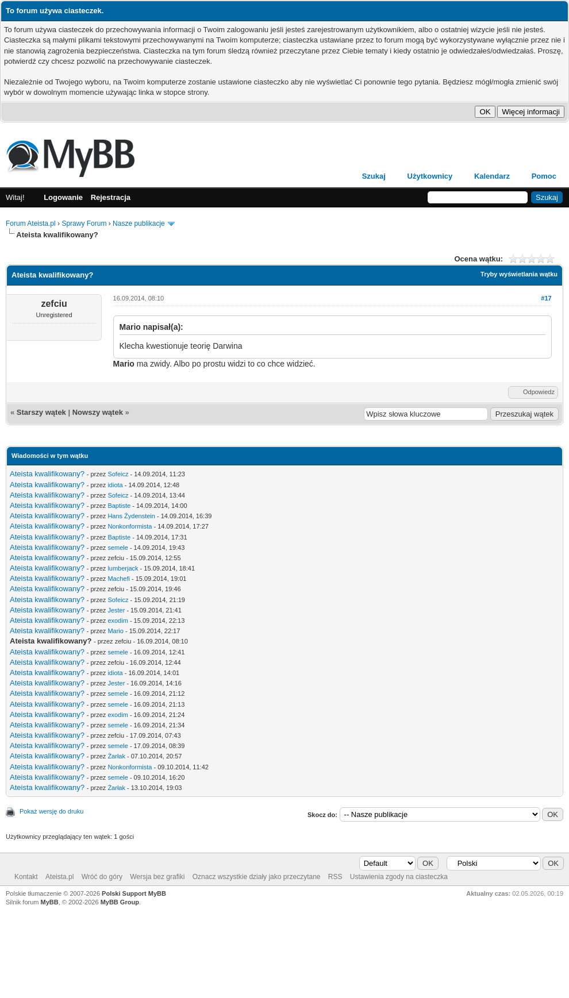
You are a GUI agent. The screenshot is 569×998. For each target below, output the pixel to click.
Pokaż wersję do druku (51, 811)
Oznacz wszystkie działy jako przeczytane (257, 877)
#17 (546, 298)
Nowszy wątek (97, 412)
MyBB (50, 902)
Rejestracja (110, 197)
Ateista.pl (59, 877)
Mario (115, 630)
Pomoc (544, 176)
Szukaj (374, 176)
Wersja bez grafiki (157, 877)
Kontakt (26, 877)
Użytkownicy (430, 176)
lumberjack (122, 568)
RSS (335, 877)
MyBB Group (120, 902)
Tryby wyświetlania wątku (519, 274)
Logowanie (63, 197)
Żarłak (116, 756)
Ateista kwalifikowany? (47, 473)
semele (117, 547)
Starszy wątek (41, 412)
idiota (114, 484)
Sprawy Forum (83, 223)
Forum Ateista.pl (31, 223)
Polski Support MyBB (134, 893)
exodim (117, 620)
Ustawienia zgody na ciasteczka (399, 877)
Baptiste (118, 505)
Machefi (118, 578)
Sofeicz (117, 474)
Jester (116, 610)
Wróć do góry (102, 877)
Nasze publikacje (139, 223)
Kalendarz (492, 176)
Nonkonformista (129, 526)
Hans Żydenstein (131, 516)
